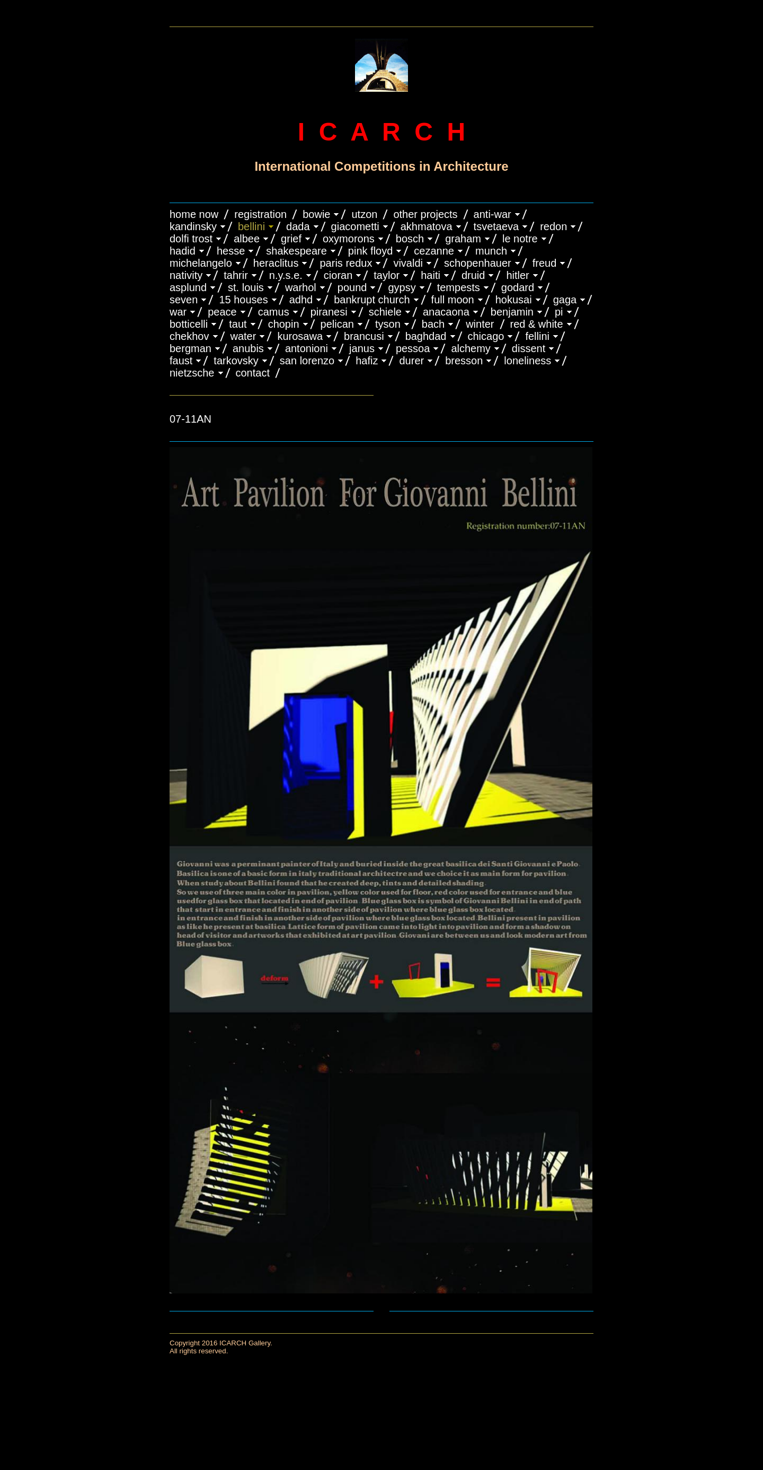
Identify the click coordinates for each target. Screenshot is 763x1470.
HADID (183, 251)
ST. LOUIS (246, 287)
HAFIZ (367, 360)
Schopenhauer (477, 263)
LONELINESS (527, 360)
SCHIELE (385, 312)
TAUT (237, 324)
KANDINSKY (193, 226)
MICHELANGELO (201, 263)
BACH (433, 324)
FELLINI (537, 336)
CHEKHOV (189, 336)
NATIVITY (186, 275)
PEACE (222, 312)
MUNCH (491, 251)
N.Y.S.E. (286, 275)
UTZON (364, 214)
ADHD (301, 299)
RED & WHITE (536, 324)
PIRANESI (329, 312)
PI (559, 312)
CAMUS (273, 312)
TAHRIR (236, 275)
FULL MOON (452, 299)
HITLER (517, 275)
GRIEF (291, 238)
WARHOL (300, 287)
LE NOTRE (520, 238)
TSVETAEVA (496, 226)
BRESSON (464, 360)
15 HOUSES (243, 299)
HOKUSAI (513, 299)
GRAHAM (463, 238)
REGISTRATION (260, 214)
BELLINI (251, 226)
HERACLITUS (276, 263)
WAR (178, 312)
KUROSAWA (300, 336)
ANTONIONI (306, 348)
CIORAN (338, 275)
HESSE (231, 251)
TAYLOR (387, 275)
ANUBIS (248, 348)
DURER (411, 360)
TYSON (388, 324)
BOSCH (410, 238)
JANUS (362, 348)
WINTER (480, 324)
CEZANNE (434, 251)
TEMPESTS (458, 287)
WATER (243, 336)
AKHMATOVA (427, 226)
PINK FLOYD (370, 251)
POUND (352, 287)
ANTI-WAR (492, 214)
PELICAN (337, 324)
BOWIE (316, 214)
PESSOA (413, 348)
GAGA (565, 299)
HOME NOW (194, 214)
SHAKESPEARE (296, 251)
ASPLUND (188, 287)
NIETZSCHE (192, 373)
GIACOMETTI (355, 226)
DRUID (473, 275)
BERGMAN (190, 348)
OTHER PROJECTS (425, 214)
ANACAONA (446, 312)
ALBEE (247, 238)
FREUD (545, 263)
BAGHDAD (426, 336)
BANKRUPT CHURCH (372, 299)
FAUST (181, 360)
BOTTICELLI (189, 324)
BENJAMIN (512, 312)
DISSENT (528, 348)
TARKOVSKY (236, 360)
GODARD (517, 287)
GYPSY (401, 287)
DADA (298, 226)
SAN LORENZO (307, 360)
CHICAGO (486, 336)
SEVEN (184, 299)
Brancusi (364, 336)
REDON (553, 226)
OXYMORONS (349, 238)
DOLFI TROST (191, 238)
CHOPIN (283, 324)
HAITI (430, 275)
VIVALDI (408, 263)
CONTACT (253, 373)
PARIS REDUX (346, 263)
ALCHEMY (470, 348)
